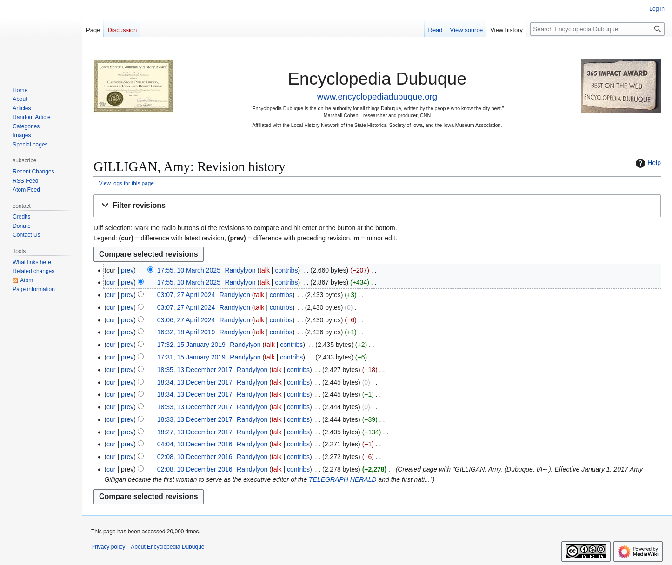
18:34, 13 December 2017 (195, 382)
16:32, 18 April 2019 (186, 332)
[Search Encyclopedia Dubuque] (597, 29)
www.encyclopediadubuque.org (377, 96)
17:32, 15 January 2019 (191, 344)
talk (264, 270)
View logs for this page (126, 183)
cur (110, 282)
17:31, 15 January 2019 (191, 357)
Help (647, 163)
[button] (377, 206)
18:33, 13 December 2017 (195, 407)
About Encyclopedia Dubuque (167, 547)
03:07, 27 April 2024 (186, 295)
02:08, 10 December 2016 (195, 456)
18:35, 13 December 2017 (195, 369)
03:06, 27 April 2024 (186, 320)
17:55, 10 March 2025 (188, 270)
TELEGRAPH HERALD (342, 479)
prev (127, 270)
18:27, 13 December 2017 (195, 432)
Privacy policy (108, 547)
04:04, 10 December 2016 (195, 444)
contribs (286, 270)
